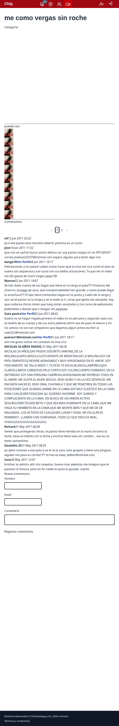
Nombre (9, 478)
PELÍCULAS (72, 27)
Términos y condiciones (17, 721)
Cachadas (42, 27)
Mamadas (57, 27)
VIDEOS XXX (26, 27)
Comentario (11, 510)
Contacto (63, 716)
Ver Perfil (23, 262)
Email (7, 494)
